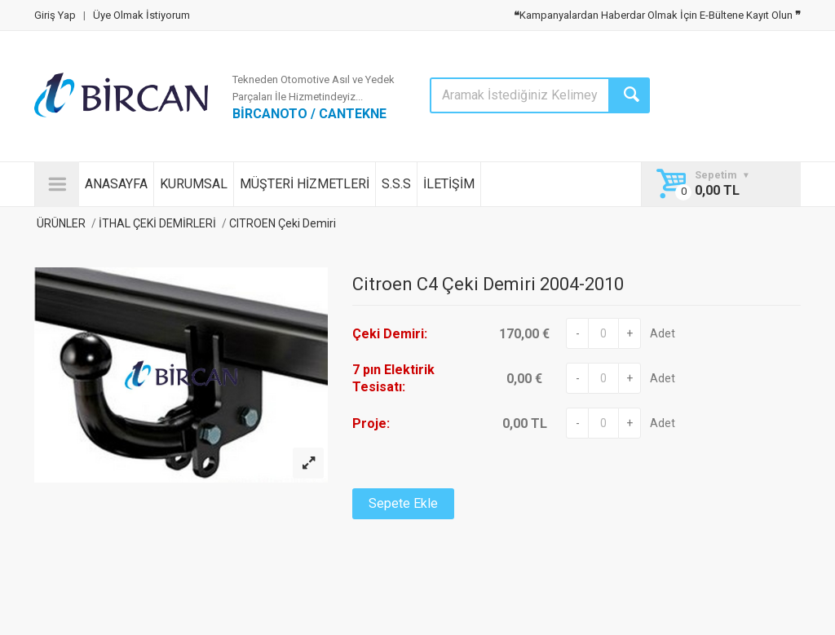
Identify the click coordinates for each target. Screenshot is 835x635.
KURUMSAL (194, 184)
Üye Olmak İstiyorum (141, 15)
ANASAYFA (116, 184)
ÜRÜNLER (60, 223)
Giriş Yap (55, 15)
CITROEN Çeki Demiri (281, 223)
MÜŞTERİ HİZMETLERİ (304, 184)
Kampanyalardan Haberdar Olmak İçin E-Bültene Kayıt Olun (657, 15)
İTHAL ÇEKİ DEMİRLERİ (157, 223)
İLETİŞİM (449, 184)
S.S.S (396, 184)
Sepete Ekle (403, 503)
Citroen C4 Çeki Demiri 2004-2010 (488, 284)
